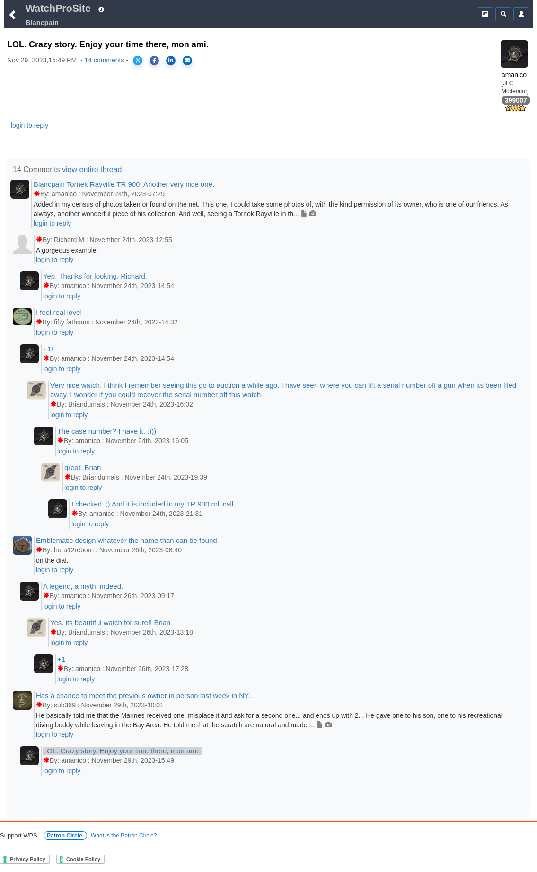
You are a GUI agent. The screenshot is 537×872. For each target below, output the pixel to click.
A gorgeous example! (67, 250)
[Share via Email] (187, 60)
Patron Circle (65, 835)
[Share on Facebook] (154, 60)
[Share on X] (137, 60)
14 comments (104, 60)
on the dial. (52, 560)
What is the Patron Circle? (124, 835)
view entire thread (92, 170)
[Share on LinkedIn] (171, 60)
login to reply (29, 125)
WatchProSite (58, 8)
